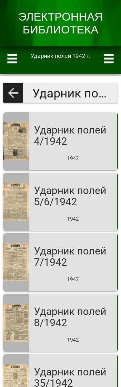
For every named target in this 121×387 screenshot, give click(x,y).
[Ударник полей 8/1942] (60, 323)
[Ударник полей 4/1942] (60, 141)
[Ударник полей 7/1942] (60, 262)
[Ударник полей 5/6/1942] (60, 202)
